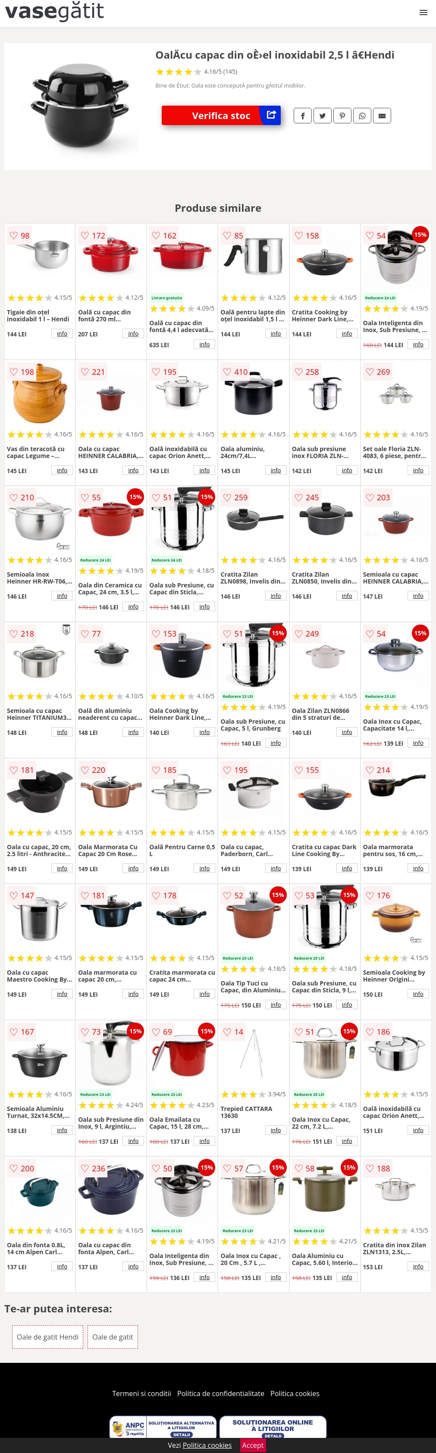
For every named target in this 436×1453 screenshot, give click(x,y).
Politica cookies (295, 1393)
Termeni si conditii (141, 1393)
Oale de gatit (112, 1337)
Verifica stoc (236, 115)
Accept (253, 1445)
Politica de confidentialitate (220, 1393)
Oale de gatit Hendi (47, 1337)
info (62, 333)
